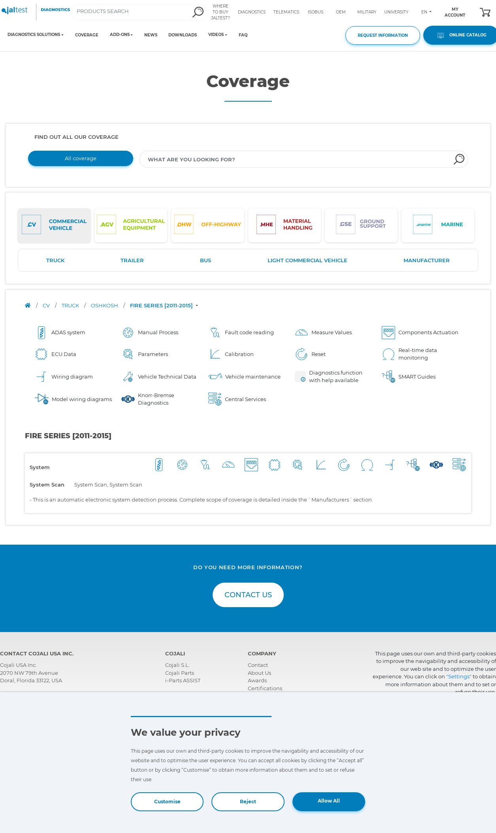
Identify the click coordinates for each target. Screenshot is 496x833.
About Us (259, 673)
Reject (248, 802)
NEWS (150, 35)
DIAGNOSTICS (252, 12)
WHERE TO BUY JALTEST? (220, 12)
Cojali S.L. (177, 665)
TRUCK (55, 260)
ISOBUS (315, 12)
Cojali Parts (179, 673)
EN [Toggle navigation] (424, 12)
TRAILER (132, 260)
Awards (257, 680)
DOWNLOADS (182, 35)
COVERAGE (86, 35)
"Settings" (458, 676)
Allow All (329, 801)
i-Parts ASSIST (182, 680)
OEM (341, 12)
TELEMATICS (286, 12)
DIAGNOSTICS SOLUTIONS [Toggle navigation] (34, 34)
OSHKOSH (105, 305)
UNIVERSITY (396, 12)
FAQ (243, 35)
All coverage (80, 158)
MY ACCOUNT (455, 12)
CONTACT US (248, 595)
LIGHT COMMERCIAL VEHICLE (307, 260)
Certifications (265, 688)
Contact (258, 665)
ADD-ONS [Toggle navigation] (120, 34)
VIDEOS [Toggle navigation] (216, 34)
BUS (205, 260)
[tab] (54, 225)
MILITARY (366, 12)
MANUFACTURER (427, 260)
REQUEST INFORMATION (383, 35)
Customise (167, 802)
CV (47, 305)
